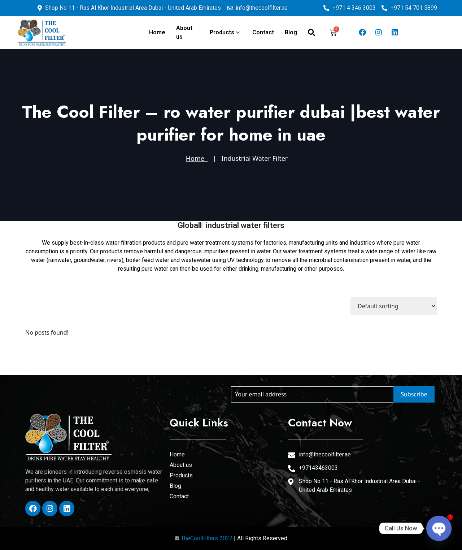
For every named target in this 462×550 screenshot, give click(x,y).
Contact (263, 32)
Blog (291, 32)
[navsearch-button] (311, 32)
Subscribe (414, 394)
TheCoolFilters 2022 (206, 538)
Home (157, 32)
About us (184, 32)
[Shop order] (393, 306)
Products (225, 32)
